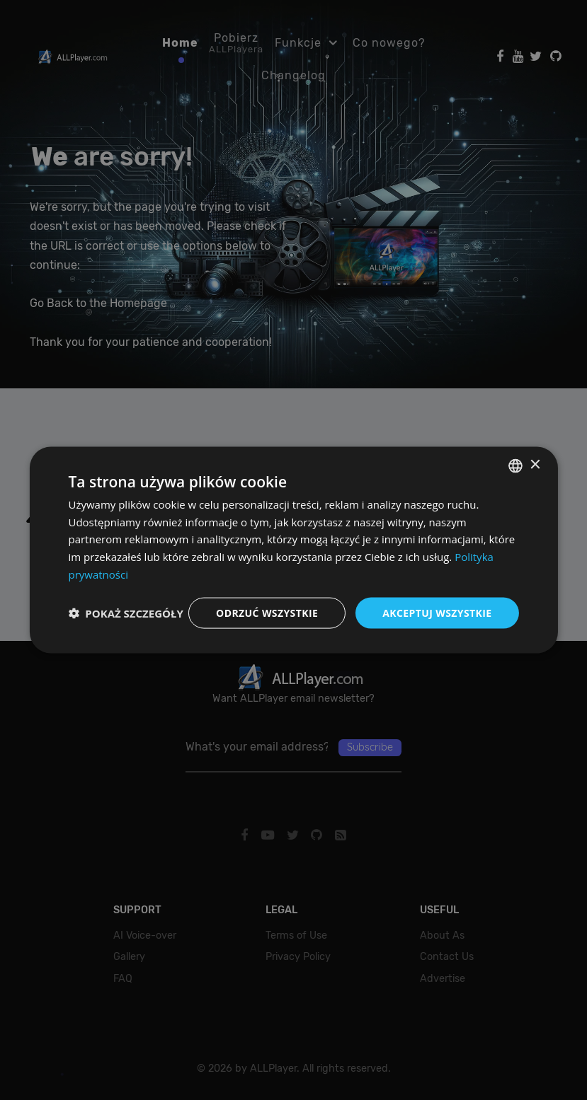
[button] (125, 613)
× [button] (535, 465)
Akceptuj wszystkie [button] (436, 612)
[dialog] (293, 550)
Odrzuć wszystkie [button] (267, 612)
